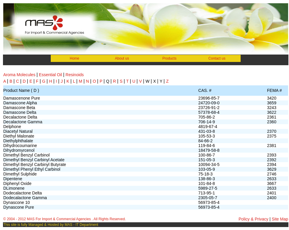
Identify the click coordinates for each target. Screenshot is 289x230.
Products (169, 58)
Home (74, 58)
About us (122, 58)
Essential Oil (50, 74)
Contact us (216, 58)
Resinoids (75, 74)
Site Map (279, 219)
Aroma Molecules (19, 74)
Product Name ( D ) (21, 90)
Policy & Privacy (254, 219)
